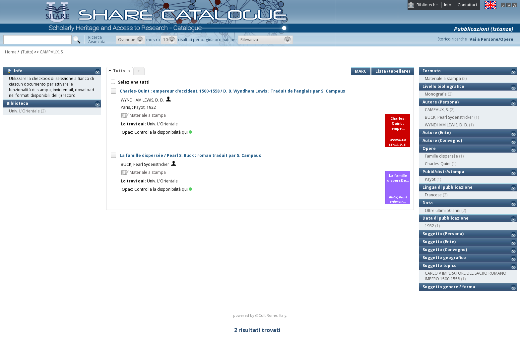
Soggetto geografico (444, 257)
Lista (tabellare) (392, 71)
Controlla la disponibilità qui (163, 132)
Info (447, 5)
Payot (430, 179)
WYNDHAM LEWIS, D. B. (142, 100)
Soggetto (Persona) (443, 234)
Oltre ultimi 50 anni (442, 210)
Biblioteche (427, 5)
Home (11, 52)
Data (427, 203)
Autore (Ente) (436, 132)
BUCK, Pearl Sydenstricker (145, 164)
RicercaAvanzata (96, 39)
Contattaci (467, 5)
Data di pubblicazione (445, 218)
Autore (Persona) (440, 102)
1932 (429, 226)
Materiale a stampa (443, 78)
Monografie (436, 94)
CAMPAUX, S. (52, 52)
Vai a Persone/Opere (491, 39)
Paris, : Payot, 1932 (138, 107)
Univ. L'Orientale (24, 111)
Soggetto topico (439, 265)
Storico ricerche (452, 39)
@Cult (261, 315)
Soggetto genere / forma (448, 287)
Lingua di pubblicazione (447, 187)
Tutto (119, 71)
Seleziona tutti (133, 82)
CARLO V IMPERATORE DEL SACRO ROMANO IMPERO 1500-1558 (465, 276)
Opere (429, 148)
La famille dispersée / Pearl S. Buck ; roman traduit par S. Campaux (190, 155)
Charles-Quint (438, 164)
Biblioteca (17, 103)
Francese (433, 195)
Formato (431, 71)
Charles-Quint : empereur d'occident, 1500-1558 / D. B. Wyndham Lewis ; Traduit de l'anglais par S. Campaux (232, 91)
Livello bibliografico (443, 86)
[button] (130, 39)
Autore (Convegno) (442, 140)
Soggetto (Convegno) (444, 249)
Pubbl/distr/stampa (443, 171)
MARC (360, 71)
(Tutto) (26, 52)
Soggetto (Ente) (439, 241)
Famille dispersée (441, 156)
